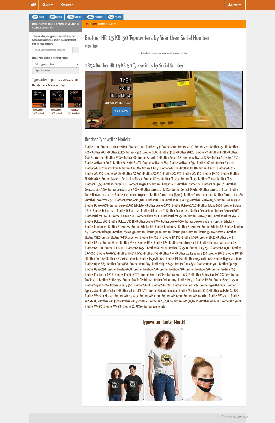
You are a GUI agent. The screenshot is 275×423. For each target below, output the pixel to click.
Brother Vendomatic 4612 (193, 291)
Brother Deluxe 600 (201, 211)
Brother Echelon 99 (124, 232)
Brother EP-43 (93, 243)
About (47, 4)
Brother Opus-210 (95, 269)
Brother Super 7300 (96, 285)
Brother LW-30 (234, 253)
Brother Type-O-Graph (212, 285)
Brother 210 (169, 147)
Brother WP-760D (231, 301)
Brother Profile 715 (110, 280)
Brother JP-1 (151, 253)
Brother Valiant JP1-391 (133, 291)
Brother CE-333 (170, 179)
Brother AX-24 (225, 168)
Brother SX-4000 (161, 285)
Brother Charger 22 (189, 184)
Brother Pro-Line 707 (127, 275)
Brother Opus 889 (140, 264)
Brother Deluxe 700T (147, 216)
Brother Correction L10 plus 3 (131, 195)
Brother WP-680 (209, 301)
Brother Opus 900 (207, 264)
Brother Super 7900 (120, 285)
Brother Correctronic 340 (198, 195)
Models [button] (56, 17)
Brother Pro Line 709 (223, 269)
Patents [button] (114, 17)
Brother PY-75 (186, 280)
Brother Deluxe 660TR (226, 211)
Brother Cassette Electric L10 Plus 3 (122, 179)
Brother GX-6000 (114, 248)
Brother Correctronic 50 (99, 200)
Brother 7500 (114, 158)
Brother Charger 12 (139, 184)
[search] (55, 64)
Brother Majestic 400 (152, 259)
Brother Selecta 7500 (226, 280)
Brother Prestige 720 (198, 269)
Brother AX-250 (94, 174)
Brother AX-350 (172, 174)
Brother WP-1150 (150, 296)
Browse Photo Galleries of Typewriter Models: (50, 58)
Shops (63, 85)
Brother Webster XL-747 (99, 296)
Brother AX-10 (205, 163)
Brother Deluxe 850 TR (121, 221)
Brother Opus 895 (162, 264)
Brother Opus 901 (229, 264)
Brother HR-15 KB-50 (130, 253)
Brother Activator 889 (155, 163)
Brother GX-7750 (199, 248)
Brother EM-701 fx (150, 237)
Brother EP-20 (190, 237)
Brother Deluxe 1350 (158, 205)
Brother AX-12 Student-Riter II (102, 168)
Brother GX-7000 (157, 248)
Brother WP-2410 (219, 296)
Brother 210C (185, 147)
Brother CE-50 (225, 179)
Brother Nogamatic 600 (227, 259)
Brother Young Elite (154, 306)
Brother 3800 (150, 152)
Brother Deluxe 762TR (226, 216)
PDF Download (38, 113)
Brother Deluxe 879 (147, 221)
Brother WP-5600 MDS (134, 301)
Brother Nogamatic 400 (198, 259)
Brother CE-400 (206, 179)
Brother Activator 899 (182, 163)
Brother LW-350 (95, 259)
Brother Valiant (108, 291)
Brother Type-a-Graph (185, 285)
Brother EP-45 (128, 243)
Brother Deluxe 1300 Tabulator (127, 205)
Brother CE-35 (188, 179)
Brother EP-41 (225, 237)
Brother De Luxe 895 (177, 200)
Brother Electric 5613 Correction (120, 237)
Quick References (50, 85)
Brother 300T (98, 152)
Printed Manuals (65, 80)
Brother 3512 (133, 152)
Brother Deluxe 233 (128, 211)
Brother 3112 (116, 152)
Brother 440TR (218, 152)
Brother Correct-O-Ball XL (155, 189)
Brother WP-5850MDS (186, 301)
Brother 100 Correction (114, 147)
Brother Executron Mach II (183, 243)
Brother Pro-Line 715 (178, 275)
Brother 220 (201, 147)
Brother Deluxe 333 (177, 211)
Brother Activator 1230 (224, 158)
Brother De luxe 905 (96, 205)
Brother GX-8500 (220, 248)
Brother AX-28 (113, 174)
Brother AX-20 (207, 168)
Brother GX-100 (94, 248)
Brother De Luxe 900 (228, 200)
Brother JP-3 (167, 253)
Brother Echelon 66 (142, 227)
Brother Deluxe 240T (152, 211)
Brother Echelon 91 (100, 232)
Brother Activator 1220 (196, 158)
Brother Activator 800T (98, 163)
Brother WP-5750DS (160, 301)
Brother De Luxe (155, 200)
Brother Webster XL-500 (224, 291)
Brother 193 (153, 147)
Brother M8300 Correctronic (122, 259)
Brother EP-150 (171, 237)
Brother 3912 (167, 152)
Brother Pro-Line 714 (153, 275)
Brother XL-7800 (132, 306)
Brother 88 (129, 158)
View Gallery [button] (121, 111)
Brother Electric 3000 (149, 232)
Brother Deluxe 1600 (210, 205)
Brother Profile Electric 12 (137, 280)
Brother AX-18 (188, 168)
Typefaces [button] (95, 17)
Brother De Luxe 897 (203, 200)
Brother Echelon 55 (119, 227)
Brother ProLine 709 (164, 280)
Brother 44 (202, 152)
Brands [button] (38, 17)
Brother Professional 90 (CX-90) (210, 275)
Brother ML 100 (174, 259)
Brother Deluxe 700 (123, 216)
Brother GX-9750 (106, 253)
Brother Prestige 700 (146, 269)
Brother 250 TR (218, 147)
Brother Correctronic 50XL (129, 200)
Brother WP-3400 (109, 301)
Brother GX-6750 (135, 248)
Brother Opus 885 (95, 264)
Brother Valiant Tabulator (163, 291)
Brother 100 (92, 147)
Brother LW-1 (216, 253)
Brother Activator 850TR (127, 163)
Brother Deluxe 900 (171, 221)
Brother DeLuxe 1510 (184, 205)
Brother (94, 24)
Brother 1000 (136, 147)
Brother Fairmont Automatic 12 (218, 243)
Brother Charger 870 (213, 184)
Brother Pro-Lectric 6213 (99, 275)
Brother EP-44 (110, 243)
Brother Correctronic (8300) (166, 195)
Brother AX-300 (132, 174)
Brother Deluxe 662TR (97, 216)
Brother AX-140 (131, 168)
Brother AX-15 (149, 168)
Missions (67, 4)
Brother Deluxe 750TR (173, 216)
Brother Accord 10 (148, 158)
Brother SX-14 (142, 285)
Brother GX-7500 (178, 248)
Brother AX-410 (192, 174)
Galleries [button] (74, 17)
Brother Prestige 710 (172, 269)
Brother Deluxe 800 (96, 221)
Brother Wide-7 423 (126, 296)
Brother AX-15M (169, 168)
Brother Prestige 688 (120, 269)
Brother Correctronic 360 (228, 195)
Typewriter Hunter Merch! (163, 322)
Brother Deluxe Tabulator (199, 221)
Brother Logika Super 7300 (191, 253)
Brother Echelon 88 (212, 227)
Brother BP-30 (211, 174)
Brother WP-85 (112, 306)
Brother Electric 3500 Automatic (207, 232)
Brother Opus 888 (117, 264)
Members (235, 4)
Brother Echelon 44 (95, 227)
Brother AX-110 (224, 163)
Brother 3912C (185, 152)
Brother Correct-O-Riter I (214, 189)
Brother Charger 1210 (164, 184)
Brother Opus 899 (184, 264)
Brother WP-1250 (172, 296)
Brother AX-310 (152, 174)
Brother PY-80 (204, 280)
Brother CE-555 (93, 184)
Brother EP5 (160, 243)
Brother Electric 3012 (175, 232)
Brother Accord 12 (170, 158)
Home (87, 24)
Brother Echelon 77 (165, 227)
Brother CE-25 (152, 179)
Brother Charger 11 (115, 184)
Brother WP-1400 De (195, 296)
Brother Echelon (224, 221)
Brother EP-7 (145, 243)
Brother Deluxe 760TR (200, 216)
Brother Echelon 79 (189, 227)
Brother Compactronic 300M (123, 189)
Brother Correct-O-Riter (185, 189)
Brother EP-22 (207, 237)
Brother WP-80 (93, 306)
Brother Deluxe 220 (104, 211)
